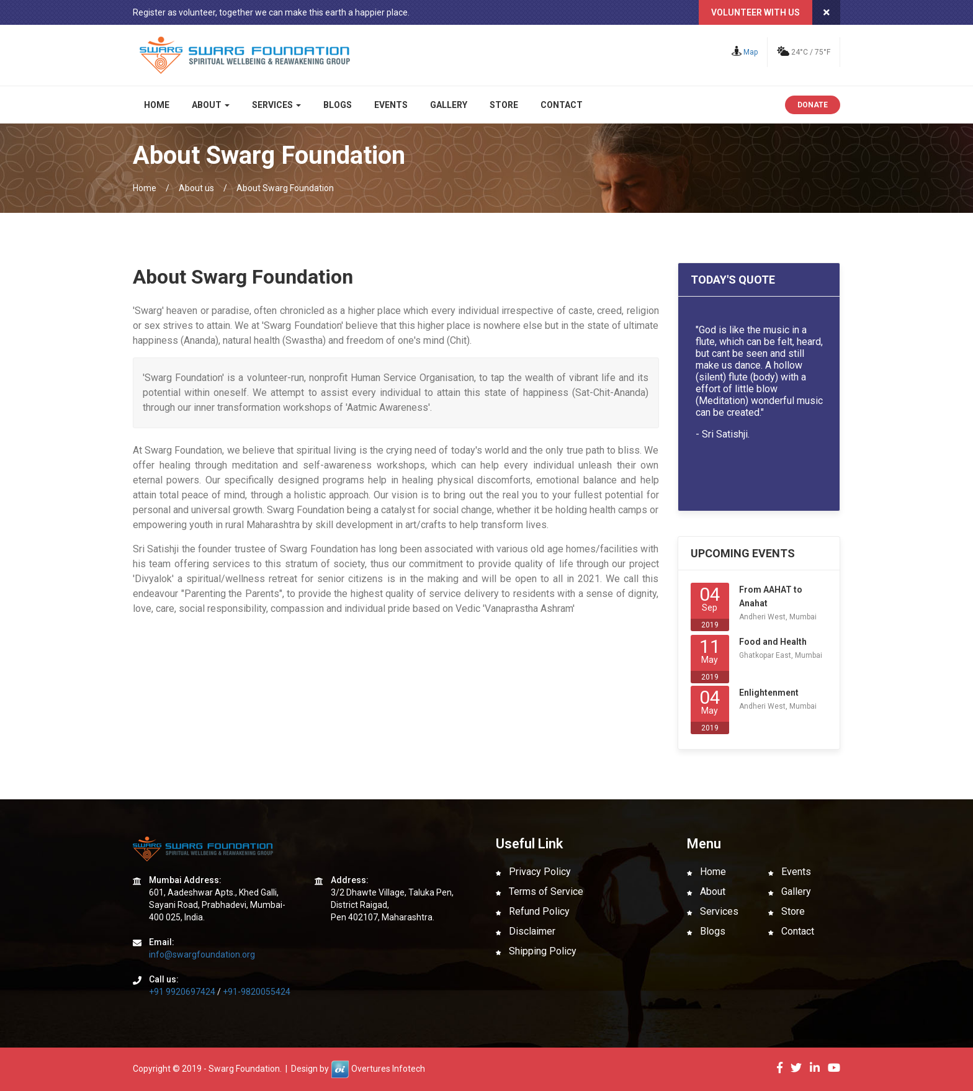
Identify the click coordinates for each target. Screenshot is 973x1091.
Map (745, 52)
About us (196, 188)
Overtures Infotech (388, 1069)
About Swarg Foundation (285, 188)
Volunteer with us (755, 12)
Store (504, 105)
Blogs (337, 105)
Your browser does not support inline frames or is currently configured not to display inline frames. (759, 402)
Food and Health (773, 642)
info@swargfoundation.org (202, 954)
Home (156, 105)
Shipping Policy (536, 951)
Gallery (448, 105)
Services (712, 911)
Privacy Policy (533, 872)
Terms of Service (539, 891)
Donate (812, 105)
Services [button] (276, 105)
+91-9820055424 (256, 992)
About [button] (211, 105)
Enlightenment (769, 693)
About (706, 891)
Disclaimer (525, 931)
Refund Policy (533, 911)
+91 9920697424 (182, 992)
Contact (561, 105)
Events (391, 105)
